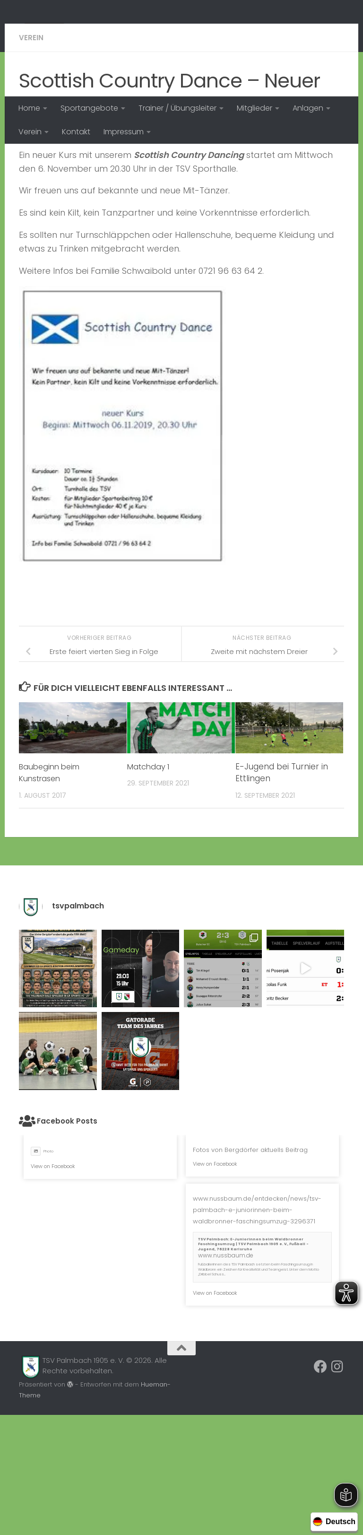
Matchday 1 (149, 886)
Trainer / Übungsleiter (177, 108)
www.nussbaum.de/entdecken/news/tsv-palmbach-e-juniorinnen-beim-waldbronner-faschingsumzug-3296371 (257, 1330)
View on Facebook (53, 1286)
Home (29, 108)
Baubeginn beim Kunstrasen (52, 893)
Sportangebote (89, 108)
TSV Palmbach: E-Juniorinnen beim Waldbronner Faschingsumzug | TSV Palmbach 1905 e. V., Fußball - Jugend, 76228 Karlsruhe (253, 1364)
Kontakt (76, 131)
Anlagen (308, 108)
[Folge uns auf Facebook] (320, 1486)
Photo (42, 1271)
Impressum (124, 131)
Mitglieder (254, 108)
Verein (30, 131)
